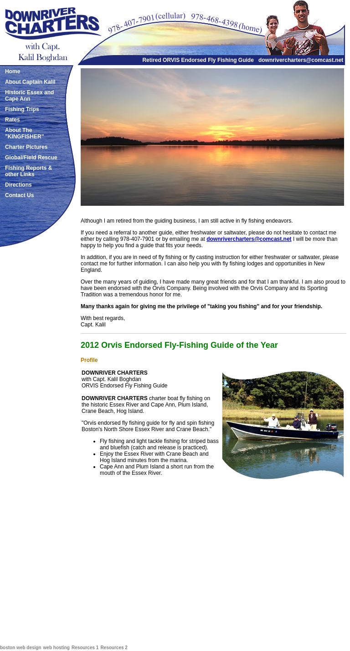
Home (12, 71)
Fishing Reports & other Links (28, 171)
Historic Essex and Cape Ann (29, 95)
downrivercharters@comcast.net (300, 60)
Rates (12, 120)
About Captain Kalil (30, 82)
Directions (18, 185)
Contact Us (19, 195)
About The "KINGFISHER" (24, 133)
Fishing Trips (22, 109)
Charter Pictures (26, 147)
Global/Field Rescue (31, 157)
